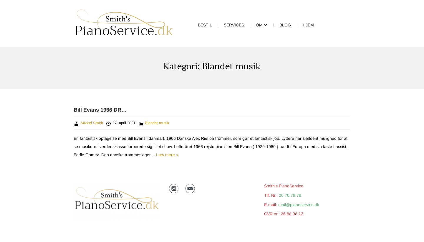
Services (234, 25)
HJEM (308, 25)
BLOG (285, 25)
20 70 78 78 (290, 195)
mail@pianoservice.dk (298, 204)
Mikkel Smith (92, 123)
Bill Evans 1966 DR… (100, 110)
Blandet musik (157, 123)
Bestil (205, 25)
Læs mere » (166, 154)
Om (259, 25)
